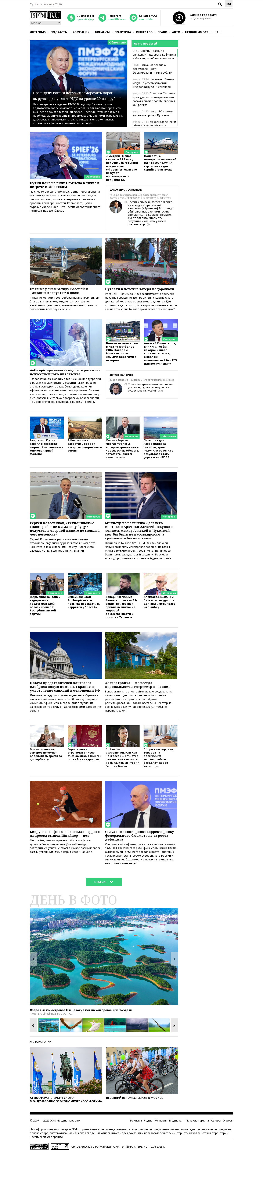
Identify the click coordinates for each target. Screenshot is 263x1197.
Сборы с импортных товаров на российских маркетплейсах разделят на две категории (158, 798)
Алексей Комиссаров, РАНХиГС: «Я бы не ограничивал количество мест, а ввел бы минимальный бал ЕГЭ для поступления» (160, 364)
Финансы (102, 32)
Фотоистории (40, 1086)
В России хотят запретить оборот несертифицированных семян (85, 463)
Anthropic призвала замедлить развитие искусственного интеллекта (62, 384)
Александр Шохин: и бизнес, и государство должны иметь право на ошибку (160, 632)
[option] (104, 1000)
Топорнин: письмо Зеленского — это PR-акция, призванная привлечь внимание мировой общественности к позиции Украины (121, 637)
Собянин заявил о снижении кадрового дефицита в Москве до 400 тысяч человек (154, 54)
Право (162, 32)
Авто (176, 32)
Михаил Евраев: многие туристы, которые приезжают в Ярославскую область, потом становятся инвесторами (122, 467)
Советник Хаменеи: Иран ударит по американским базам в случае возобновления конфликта (154, 99)
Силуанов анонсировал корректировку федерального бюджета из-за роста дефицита (138, 877)
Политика (123, 32)
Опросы (228, 1165)
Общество (144, 32)
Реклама (136, 1165)
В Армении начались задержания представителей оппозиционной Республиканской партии (45, 635)
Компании (81, 32)
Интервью (38, 32)
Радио (148, 1165)
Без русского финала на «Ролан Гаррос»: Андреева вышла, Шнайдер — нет (62, 877)
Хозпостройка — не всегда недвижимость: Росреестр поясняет (133, 718)
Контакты (161, 1165)
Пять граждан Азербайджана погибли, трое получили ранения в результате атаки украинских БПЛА (158, 467)
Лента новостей (145, 43)
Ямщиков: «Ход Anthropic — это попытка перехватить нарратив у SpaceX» (84, 632)
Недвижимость (197, 32)
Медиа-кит (176, 1165)
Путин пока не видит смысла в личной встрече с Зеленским (62, 185)
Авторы (216, 1165)
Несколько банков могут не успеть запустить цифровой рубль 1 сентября (153, 83)
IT (217, 32)
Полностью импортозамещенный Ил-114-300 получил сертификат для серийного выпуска (160, 164)
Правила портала (197, 1165)
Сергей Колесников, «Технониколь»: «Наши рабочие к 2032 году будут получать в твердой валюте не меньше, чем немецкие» (65, 551)
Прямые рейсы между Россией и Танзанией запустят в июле (64, 294)
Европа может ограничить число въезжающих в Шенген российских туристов (84, 795)
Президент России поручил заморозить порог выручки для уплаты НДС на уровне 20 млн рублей (77, 89)
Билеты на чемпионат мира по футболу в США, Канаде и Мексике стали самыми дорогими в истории (122, 362)
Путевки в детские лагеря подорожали (132, 294)
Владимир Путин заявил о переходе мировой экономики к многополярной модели (46, 465)
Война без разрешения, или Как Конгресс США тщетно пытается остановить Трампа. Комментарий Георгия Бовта (122, 798)
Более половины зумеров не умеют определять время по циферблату (46, 795)
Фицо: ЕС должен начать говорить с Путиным (153, 113)
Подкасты (59, 32)
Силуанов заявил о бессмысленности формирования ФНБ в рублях (152, 68)
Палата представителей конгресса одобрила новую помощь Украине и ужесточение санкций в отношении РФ (64, 720)
